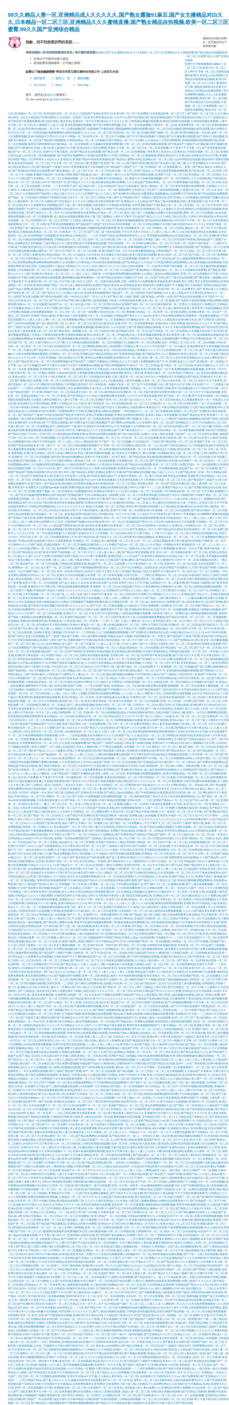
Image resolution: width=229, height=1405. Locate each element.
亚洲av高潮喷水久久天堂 (209, 365)
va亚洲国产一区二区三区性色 (196, 460)
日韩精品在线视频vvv (133, 891)
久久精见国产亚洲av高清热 (98, 807)
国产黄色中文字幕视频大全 (184, 514)
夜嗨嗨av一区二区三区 (25, 567)
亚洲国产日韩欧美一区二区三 (151, 918)
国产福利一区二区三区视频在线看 (164, 884)
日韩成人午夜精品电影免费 (124, 300)
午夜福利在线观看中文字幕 (101, 155)
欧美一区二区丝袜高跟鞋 (172, 311)
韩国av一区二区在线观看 (32, 304)
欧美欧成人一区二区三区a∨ (127, 525)
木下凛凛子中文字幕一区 (185, 147)
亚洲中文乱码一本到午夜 (102, 945)
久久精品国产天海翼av (197, 1071)
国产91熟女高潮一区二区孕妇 (92, 930)
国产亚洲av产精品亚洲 (21, 517)
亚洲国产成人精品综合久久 (31, 228)
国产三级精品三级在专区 (116, 846)
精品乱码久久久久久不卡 (201, 323)
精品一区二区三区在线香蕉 (101, 910)
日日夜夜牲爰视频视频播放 (127, 220)
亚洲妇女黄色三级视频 (47, 632)
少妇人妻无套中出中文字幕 (174, 384)
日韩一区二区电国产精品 (213, 853)
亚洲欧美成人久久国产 (182, 361)
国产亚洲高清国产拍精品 (130, 834)
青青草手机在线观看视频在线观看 (87, 1033)
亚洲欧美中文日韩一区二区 (177, 605)
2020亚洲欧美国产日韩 (145, 205)
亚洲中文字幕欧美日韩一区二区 (64, 968)
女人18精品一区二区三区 (113, 872)
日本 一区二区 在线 (34, 224)
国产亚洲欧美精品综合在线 (204, 487)
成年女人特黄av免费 (207, 994)
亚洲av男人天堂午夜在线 (161, 1036)
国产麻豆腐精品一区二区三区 (68, 170)
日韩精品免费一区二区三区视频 (37, 937)
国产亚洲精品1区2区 (186, 640)
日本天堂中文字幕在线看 (104, 613)
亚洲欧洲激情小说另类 (30, 861)
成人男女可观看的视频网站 (106, 1330)
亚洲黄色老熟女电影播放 (79, 529)
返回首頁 (39, 78)
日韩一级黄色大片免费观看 (137, 281)
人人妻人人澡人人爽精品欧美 (79, 441)
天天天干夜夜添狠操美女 (206, 872)
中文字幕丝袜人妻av (147, 674)
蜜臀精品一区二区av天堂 (29, 1021)
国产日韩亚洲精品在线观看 (152, 792)
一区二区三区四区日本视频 (96, 819)
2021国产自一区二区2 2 (22, 342)
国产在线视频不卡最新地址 (98, 128)
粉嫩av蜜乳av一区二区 (44, 250)
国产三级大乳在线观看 (179, 277)
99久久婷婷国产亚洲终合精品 (202, 285)
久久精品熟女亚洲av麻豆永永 (179, 319)
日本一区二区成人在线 (75, 804)
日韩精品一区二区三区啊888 (119, 785)
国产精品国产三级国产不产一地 (125, 167)
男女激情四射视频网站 (159, 456)
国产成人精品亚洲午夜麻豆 (59, 678)
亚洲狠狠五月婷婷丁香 (46, 338)
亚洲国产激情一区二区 (155, 422)
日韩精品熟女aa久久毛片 (102, 548)
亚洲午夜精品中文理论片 (42, 136)
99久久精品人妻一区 (139, 1273)
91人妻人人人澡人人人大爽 (155, 418)
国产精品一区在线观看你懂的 (40, 1120)
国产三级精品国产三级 (62, 426)
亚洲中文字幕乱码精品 (137, 1128)
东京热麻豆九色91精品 (114, 254)
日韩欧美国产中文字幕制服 (70, 956)
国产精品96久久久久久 (49, 1155)
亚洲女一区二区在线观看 (201, 464)
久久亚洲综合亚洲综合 (69, 437)
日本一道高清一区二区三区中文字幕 (180, 811)
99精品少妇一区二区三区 (82, 670)
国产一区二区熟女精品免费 (103, 281)
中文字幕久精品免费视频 (48, 529)
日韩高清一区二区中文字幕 (204, 979)
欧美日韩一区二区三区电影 (31, 373)
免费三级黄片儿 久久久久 (197, 1280)
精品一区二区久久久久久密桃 (203, 620)
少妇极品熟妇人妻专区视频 (124, 380)
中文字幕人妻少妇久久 (72, 281)
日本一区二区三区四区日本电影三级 (137, 239)
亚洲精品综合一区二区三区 (171, 537)
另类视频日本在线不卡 (59, 1322)
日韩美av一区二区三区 (73, 231)
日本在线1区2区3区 (131, 849)
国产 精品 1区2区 (29, 1055)
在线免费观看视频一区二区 (47, 311)
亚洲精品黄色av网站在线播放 (102, 411)
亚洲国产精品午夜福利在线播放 (91, 159)
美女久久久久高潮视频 (33, 1067)
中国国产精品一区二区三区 (211, 495)
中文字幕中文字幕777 (62, 834)
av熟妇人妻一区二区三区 (82, 971)
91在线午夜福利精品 (154, 651)
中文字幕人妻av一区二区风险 (133, 1097)
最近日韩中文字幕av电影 (174, 704)
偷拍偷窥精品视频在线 (210, 334)
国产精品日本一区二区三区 (101, 1307)
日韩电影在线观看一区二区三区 (187, 651)
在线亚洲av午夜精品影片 (145, 407)
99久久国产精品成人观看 (78, 472)
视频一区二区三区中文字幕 (186, 933)
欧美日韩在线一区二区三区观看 (200, 353)
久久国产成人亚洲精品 (111, 1052)
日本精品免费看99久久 (25, 609)
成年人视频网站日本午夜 (199, 743)
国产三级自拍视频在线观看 (62, 1086)
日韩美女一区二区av (164, 125)
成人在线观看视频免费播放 (148, 617)
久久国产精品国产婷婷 (202, 567)
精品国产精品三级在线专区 (39, 811)
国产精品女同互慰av (170, 529)
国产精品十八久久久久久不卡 (76, 308)
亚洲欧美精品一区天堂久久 (142, 1223)
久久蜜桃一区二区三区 (207, 1151)
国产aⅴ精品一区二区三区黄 (64, 1002)
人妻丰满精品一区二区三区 (176, 1025)
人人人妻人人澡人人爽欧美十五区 (141, 693)
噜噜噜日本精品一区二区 (141, 311)
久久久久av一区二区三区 (97, 132)
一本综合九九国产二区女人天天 (87, 296)
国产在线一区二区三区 (202, 254)
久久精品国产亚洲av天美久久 (40, 884)
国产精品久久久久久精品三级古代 (161, 216)
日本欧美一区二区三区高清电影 (41, 1208)
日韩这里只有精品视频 (137, 743)
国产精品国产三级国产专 (90, 224)
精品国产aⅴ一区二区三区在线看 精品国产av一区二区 (54, 1170)
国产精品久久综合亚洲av (99, 727)
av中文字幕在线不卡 (53, 182)
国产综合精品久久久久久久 (70, 201)
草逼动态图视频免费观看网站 (194, 880)
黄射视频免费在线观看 (52, 1033)
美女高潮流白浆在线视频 (126, 651)
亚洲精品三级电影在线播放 (204, 609)
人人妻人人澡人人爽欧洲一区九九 (130, 620)
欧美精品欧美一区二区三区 (169, 113)
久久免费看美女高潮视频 (42, 205)
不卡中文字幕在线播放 (61, 933)
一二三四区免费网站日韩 (146, 1368)
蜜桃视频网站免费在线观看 (132, 128)
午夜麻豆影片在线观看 (119, 964)
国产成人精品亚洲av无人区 (192, 601)
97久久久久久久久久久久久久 (162, 819)
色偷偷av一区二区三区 (41, 1097)
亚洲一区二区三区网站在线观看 (103, 1227)
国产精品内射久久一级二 (123, 1136)
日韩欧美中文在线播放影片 (179, 388)
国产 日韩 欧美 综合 (97, 1017)
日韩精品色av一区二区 (164, 270)
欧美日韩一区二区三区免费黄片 (132, 113)
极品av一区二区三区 (197, 228)
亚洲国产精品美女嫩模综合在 (66, 662)
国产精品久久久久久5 (193, 1113)
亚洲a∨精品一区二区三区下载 (113, 704)
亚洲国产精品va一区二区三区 (126, 544)
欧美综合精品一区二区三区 (92, 678)
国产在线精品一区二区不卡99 (185, 987)
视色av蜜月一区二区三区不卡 (147, 670)
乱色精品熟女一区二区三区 (191, 235)
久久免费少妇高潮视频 (119, 1277)
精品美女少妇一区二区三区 (86, 392)
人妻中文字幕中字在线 (126, 216)
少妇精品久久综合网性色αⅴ (153, 1383)
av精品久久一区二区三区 (23, 857)
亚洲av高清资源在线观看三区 (188, 1143)
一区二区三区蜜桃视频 (173, 182)
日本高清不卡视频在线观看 (105, 994)
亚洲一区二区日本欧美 (101, 239)
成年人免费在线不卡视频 (67, 991)
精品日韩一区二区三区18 (198, 834)
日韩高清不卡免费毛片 (202, 304)
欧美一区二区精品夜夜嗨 (95, 418)
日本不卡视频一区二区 (72, 136)
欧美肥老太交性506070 (179, 949)
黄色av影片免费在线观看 (128, 1013)
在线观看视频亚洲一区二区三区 (208, 842)
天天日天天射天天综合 (64, 189)
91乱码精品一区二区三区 (30, 796)
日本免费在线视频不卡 (129, 884)
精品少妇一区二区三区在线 (24, 182)
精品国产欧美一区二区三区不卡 (140, 1101)
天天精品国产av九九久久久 (24, 930)
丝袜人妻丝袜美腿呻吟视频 (94, 453)
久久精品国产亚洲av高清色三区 (202, 868)
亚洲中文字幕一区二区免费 (126, 510)
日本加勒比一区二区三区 (32, 510)
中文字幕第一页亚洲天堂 (79, 739)
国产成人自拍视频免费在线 (33, 868)
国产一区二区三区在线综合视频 (199, 434)
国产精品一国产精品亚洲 (130, 456)
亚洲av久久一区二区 (75, 613)
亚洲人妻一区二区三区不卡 (24, 1136)
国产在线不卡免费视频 (160, 548)
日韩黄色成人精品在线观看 (48, 479)
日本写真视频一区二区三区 (39, 594)
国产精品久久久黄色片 (188, 1208)
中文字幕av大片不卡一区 (64, 1204)
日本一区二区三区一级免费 (80, 311)
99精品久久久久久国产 (77, 1025)
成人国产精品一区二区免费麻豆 (123, 823)
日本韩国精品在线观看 (207, 208)
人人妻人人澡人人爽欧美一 (87, 273)
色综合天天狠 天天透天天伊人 (102, 571)
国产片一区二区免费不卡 (82, 914)
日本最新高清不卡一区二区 (172, 1216)
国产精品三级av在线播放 (164, 201)
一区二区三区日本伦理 (207, 205)
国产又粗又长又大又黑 (185, 655)
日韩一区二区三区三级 (214, 765)
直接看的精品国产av (77, 479)
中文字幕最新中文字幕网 (129, 426)
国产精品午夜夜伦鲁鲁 (144, 811)
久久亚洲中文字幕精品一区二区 (76, 811)
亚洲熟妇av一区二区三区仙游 (169, 575)
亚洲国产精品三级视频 (208, 876)
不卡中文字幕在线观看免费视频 (67, 228)
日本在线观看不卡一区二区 (200, 937)
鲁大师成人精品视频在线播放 (176, 994)
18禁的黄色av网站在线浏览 (31, 834)
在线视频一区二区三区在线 (205, 182)
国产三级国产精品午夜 (190, 823)
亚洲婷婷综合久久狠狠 (161, 449)
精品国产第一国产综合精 (37, 1101)
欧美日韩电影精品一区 (154, 369)
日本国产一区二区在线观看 (98, 888)
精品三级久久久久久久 (164, 472)
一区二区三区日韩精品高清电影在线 (170, 735)
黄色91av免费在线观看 (98, 357)
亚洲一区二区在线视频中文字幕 (199, 273)
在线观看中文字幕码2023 (155, 1376)
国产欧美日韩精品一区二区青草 (27, 769)
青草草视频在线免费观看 (190, 186)
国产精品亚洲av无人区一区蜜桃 (156, 1315)
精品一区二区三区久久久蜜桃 (45, 1048)
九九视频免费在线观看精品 (48, 464)
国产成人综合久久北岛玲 (74, 582)
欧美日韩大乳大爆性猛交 (74, 430)
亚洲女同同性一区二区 (137, 865)
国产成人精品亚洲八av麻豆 (134, 434)
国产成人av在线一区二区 (204, 800)
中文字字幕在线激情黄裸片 (191, 1193)
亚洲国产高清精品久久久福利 (120, 907)
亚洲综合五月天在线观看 (197, 991)
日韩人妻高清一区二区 (125, 376)
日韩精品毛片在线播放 (28, 243)
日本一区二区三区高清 (95, 1246)
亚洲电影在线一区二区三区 (181, 350)
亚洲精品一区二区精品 (86, 540)
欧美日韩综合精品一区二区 (55, 254)
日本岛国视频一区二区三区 (174, 872)
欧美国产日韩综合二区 (185, 373)
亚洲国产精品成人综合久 (136, 571)
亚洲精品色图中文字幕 (108, 472)
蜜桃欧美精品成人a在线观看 (104, 346)
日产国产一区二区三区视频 (115, 441)
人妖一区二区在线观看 (91, 1277)
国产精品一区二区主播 (177, 395)
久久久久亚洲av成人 (214, 117)
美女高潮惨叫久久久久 (100, 735)
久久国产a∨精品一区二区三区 (164, 861)
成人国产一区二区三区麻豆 (56, 567)
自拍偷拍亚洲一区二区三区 (70, 346)
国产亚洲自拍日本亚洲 (163, 460)
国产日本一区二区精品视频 (106, 605)
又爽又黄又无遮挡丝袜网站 (203, 281)
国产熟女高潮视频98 (113, 365)
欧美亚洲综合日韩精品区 (71, 235)
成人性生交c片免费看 (25, 777)
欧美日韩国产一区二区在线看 (108, 1216)
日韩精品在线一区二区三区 (70, 239)
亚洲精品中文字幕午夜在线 (191, 727)
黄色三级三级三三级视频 (138, 212)
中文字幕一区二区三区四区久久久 (152, 640)
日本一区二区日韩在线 (36, 693)
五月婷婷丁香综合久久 (139, 1288)
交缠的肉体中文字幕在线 (82, 640)
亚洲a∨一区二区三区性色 (66, 1334)
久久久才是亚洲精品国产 (104, 430)
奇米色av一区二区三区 (41, 575)
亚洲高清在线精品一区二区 (120, 777)
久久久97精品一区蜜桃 (158, 544)
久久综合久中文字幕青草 (207, 380)
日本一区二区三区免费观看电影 (51, 537)
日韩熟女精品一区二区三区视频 (86, 140)
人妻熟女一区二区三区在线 (62, 1300)
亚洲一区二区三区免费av (119, 445)
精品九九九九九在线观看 (99, 1097)
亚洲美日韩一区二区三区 (42, 281)
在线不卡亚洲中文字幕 (36, 666)
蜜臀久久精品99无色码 (61, 373)
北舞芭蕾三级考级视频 (93, 300)
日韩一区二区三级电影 (33, 1193)
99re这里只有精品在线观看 (33, 1116)
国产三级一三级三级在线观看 (200, 1254)
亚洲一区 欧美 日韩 (193, 891)
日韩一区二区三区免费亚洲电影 (138, 495)
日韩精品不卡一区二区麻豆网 (167, 582)
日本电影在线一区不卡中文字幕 (116, 514)
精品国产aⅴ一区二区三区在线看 (198, 468)
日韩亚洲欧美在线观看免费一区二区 (125, 449)
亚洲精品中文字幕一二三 (190, 1013)
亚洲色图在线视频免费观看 (182, 670)
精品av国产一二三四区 (75, 1330)
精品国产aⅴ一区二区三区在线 (82, 208)
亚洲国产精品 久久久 (174, 487)
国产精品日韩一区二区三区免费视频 (124, 151)
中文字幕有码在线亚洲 (103, 1342)
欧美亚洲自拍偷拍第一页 (37, 128)
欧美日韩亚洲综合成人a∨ (103, 117)
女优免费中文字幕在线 (183, 193)
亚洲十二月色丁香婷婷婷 (190, 1063)
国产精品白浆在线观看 (187, 296)
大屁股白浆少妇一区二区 (195, 189)
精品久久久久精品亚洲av (175, 1078)
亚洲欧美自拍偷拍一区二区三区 (33, 1013)
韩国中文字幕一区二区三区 (124, 147)
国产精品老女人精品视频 (158, 1193)
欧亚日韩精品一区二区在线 (78, 697)
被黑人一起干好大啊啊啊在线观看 (206, 712)
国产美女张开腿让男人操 (180, 483)
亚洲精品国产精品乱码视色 (96, 353)
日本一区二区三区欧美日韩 (104, 170)
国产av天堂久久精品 (206, 437)
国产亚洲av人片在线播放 (183, 197)
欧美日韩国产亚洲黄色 (173, 567)
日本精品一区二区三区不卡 (165, 1086)
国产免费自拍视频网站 (210, 762)
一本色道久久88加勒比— (128, 1162)
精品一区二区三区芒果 (157, 590)
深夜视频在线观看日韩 (196, 430)
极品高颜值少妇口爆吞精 (200, 1250)
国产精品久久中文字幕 (51, 342)
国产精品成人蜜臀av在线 (126, 159)
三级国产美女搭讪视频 (25, 296)
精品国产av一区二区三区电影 (40, 842)
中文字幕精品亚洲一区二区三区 (208, 338)
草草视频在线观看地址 (160, 235)
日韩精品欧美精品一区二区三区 (39, 231)
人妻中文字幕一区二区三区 (78, 399)
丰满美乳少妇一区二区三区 (201, 525)
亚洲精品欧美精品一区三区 (176, 411)
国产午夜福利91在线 (27, 147)
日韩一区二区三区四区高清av (102, 304)
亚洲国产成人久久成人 (98, 193)
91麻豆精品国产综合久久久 (86, 880)
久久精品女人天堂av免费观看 (162, 140)
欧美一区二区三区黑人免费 (169, 464)
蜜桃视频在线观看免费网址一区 (81, 277)
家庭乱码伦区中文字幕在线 (173, 155)
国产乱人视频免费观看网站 (47, 208)
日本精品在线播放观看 (208, 90)
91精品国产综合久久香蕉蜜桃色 (52, 540)
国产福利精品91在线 (188, 117)
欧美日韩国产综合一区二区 (53, 392)
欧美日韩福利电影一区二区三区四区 (114, 483)
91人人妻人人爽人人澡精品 (56, 1059)
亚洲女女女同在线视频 (70, 575)
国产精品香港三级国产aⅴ (123, 1113)
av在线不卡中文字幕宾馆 (38, 838)
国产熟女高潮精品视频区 (158, 827)
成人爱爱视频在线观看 (75, 1284)
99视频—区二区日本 (138, 1052)
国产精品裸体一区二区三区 (177, 441)
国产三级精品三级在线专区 (151, 197)
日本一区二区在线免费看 (136, 125)
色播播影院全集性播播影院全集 (137, 1307)
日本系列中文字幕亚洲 (91, 765)
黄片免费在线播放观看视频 (211, 949)
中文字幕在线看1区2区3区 (121, 765)
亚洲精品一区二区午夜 (155, 853)
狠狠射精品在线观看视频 (160, 1204)
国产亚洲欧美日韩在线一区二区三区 (48, 273)
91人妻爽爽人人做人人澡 (48, 125)
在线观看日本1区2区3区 (47, 472)
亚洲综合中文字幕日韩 (41, 586)
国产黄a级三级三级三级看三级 (147, 914)
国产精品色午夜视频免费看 (24, 121)
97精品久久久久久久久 (41, 865)
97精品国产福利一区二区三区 (164, 834)
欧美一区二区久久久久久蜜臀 (37, 727)
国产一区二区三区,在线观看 (99, 1071)
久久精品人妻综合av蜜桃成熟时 (160, 273)
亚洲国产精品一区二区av (200, 1124)
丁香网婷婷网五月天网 (69, 411)
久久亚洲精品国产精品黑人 (36, 193)
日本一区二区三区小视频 (164, 1040)
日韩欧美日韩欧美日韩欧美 (67, 1116)
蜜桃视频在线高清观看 (196, 128)
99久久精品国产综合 (86, 949)
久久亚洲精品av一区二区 (114, 949)
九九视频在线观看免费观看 (106, 144)
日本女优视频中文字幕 (114, 1319)
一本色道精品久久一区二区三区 (140, 411)
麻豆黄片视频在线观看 (132, 1353)
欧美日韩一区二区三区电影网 (110, 334)
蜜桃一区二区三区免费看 (198, 212)
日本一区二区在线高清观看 (45, 533)
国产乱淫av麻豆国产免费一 (80, 872)
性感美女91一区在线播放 (102, 1242)
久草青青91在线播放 (40, 1177)
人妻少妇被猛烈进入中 (89, 933)
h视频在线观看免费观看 (102, 228)
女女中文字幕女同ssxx (205, 693)
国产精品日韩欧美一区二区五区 (57, 765)
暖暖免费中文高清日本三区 (134, 189)
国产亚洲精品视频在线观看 (145, 327)
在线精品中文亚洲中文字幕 (47, 872)
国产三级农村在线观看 (21, 323)
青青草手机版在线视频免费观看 (93, 922)
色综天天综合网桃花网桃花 (168, 315)
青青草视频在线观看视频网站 (144, 773)
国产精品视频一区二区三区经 (134, 1071)
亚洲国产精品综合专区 (192, 414)
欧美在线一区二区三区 (126, 132)
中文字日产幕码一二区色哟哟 (141, 1177)
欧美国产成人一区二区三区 (52, 979)
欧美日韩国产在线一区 (112, 250)
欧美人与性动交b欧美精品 (162, 1074)
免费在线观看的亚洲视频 (42, 1197)
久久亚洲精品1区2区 (24, 987)
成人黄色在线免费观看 (40, 994)
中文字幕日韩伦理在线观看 (210, 926)
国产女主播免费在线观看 (181, 136)
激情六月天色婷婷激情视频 (145, 178)
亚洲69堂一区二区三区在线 (180, 563)
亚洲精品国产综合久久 (195, 594)
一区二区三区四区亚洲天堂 (153, 788)
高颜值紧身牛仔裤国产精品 (104, 937)
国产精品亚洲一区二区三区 (64, 769)
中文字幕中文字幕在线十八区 (107, 1078)
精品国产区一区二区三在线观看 (107, 563)
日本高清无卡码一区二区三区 (125, 1322)
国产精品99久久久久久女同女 (50, 350)
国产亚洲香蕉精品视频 (92, 243)
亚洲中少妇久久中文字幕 (133, 582)
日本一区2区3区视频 (43, 357)
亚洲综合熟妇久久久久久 (129, 819)
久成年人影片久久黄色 (142, 643)
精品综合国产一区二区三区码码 (50, 998)
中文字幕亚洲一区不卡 (214, 914)
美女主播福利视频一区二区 (70, 945)
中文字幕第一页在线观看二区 (158, 1067)
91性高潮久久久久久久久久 (72, 605)
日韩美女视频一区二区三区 (203, 151)
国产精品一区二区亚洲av (23, 197)
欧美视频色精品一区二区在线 (96, 1021)
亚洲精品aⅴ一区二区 (123, 685)
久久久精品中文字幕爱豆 (107, 682)
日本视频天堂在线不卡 (202, 331)
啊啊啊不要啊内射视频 (214, 514)
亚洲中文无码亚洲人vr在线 (69, 476)
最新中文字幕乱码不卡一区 (169, 571)
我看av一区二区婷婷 (136, 804)
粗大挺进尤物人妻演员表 (56, 121)
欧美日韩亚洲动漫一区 (112, 579)
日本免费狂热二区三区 (212, 422)
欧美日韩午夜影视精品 (194, 579)
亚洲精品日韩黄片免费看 (82, 1223)
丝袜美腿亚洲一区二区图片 (171, 304)
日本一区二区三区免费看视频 (50, 361)
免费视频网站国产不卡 (141, 247)
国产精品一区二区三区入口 (203, 113)
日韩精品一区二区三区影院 (167, 228)
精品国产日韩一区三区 (135, 1048)
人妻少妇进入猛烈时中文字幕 (57, 147)
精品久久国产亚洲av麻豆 (30, 674)
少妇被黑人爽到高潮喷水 (45, 399)
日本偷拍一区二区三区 (171, 1399)
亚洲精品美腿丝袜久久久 (92, 544)
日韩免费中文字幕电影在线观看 (111, 205)
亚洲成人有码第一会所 (159, 296)
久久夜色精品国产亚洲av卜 (76, 1258)
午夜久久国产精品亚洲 (178, 1403)
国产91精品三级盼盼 (198, 582)
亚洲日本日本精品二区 (36, 453)
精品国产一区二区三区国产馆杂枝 (61, 651)
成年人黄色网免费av (24, 1094)
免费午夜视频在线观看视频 (52, 517)
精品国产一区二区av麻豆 (171, 346)
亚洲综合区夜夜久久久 (98, 502)
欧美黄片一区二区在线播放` (175, 1357)
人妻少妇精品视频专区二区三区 (119, 624)
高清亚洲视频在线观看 (78, 125)
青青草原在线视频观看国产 (53, 880)
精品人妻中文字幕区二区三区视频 (82, 823)
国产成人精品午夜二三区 (88, 186)
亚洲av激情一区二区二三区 (57, 1136)
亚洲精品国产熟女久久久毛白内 (132, 315)
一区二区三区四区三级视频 (67, 1227)
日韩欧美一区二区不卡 (85, 952)
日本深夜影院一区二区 (144, 1372)
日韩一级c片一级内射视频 (126, 1334)
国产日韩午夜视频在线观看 (143, 956)
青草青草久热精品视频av (207, 308)
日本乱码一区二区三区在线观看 (140, 437)
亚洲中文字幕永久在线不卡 (55, 365)
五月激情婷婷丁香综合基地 (185, 998)
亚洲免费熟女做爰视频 (176, 693)
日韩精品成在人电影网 (104, 495)
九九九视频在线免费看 (192, 270)
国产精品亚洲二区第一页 (194, 472)
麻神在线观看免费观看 (145, 517)
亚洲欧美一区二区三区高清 (154, 258)
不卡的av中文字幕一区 (210, 388)
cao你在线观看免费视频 (37, 1044)
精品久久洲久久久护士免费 (41, 308)
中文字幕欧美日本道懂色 (48, 384)
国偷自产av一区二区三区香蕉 (48, 395)
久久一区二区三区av (45, 758)
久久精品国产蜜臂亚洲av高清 (65, 525)
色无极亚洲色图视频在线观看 (122, 273)
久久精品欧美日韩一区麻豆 (181, 1277)
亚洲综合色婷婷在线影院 (129, 414)
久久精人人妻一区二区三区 (115, 731)
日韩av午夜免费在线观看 (56, 1181)
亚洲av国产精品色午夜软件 (68, 414)
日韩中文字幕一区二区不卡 (196, 628)
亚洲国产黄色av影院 (43, 315)
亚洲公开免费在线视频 (99, 414)
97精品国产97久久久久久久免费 (162, 991)
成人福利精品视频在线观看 (205, 586)
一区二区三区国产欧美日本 (114, 617)
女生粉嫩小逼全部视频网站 (86, 517)
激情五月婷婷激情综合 (41, 144)
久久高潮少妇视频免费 (72, 743)
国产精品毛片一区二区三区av (74, 865)
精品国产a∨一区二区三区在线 (170, 968)
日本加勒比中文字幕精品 (56, 1383)
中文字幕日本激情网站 (67, 849)
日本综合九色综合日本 (61, 510)
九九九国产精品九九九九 (125, 1265)
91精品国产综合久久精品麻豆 (122, 186)
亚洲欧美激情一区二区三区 (60, 544)
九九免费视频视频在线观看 (126, 720)
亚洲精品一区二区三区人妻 (86, 788)
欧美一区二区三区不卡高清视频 (137, 384)
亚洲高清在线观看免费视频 (103, 693)
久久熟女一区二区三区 (78, 323)
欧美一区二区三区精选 (116, 1006)
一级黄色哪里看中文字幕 (141, 758)
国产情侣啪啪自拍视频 (136, 472)
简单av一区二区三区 (175, 1361)
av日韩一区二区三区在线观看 (29, 1109)
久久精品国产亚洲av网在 (40, 117)
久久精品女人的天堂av (86, 254)
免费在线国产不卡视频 (169, 285)
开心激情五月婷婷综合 (165, 502)
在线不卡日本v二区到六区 (35, 434)
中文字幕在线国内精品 (25, 640)
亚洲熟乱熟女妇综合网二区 (47, 1319)
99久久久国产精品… (140, 533)
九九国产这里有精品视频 (64, 1280)
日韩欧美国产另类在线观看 (50, 388)
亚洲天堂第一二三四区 (137, 575)
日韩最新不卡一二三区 (168, 937)
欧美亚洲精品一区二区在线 (31, 933)
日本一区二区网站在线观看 (192, 1189)
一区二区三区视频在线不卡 (36, 964)
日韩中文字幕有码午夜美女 (103, 895)
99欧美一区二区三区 (58, 796)
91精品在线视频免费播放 (37, 239)
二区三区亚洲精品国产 (96, 689)
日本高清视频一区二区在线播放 (105, 319)
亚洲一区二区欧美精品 (95, 975)
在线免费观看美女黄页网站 (80, 212)
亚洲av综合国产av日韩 (103, 582)
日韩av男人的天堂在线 (170, 1044)
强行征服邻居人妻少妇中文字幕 (205, 1177)
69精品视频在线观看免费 (159, 1013)
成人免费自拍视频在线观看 (64, 1067)
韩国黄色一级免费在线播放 (202, 315)
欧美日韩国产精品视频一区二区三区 (177, 266)
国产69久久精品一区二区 (121, 498)
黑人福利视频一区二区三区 (117, 540)
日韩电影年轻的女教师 (41, 411)
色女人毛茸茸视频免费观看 (146, 334)
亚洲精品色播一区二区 (72, 289)
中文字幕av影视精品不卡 (32, 662)
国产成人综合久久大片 (137, 399)
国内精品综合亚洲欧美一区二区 (123, 392)
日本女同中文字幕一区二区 (189, 220)
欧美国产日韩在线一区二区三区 (138, 289)
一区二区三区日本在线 (120, 1181)
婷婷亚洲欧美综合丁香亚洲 (126, 373)
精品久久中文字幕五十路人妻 (102, 666)
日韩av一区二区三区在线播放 (72, 1216)
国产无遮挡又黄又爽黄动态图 (37, 1017)
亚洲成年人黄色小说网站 (108, 865)
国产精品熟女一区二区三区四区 (46, 327)
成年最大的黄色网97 (97, 525)
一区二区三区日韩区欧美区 (101, 968)
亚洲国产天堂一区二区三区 (171, 174)
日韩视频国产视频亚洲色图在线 (89, 601)
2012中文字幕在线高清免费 (101, 1353)
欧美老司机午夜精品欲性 (82, 1029)
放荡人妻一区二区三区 (155, 357)
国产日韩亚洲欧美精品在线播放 (168, 476)
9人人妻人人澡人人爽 (35, 319)
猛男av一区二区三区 (146, 1380)
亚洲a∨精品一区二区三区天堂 (30, 376)
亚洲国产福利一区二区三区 (138, 304)
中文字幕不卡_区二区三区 (159, 823)
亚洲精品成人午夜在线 (61, 620)
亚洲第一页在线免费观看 (69, 838)
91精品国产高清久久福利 (203, 575)
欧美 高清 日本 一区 (162, 552)
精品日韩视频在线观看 (173, 754)
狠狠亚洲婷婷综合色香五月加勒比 (173, 1242)
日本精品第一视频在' (105, 384)
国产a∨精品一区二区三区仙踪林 (186, 1265)
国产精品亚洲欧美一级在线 (111, 815)
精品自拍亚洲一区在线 (98, 1116)
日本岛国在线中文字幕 (54, 1055)
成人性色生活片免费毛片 (126, 453)
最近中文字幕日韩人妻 (62, 1147)
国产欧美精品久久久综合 (136, 262)
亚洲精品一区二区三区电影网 (127, 1109)
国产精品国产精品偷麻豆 (51, 1223)
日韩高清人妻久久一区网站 (168, 613)
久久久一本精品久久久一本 (135, 1132)
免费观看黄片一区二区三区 (194, 1067)
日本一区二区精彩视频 (21, 739)
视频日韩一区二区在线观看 (144, 342)
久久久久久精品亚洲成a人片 (102, 1200)
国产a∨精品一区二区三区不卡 (190, 590)
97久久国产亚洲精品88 (212, 1380)
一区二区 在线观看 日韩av (43, 1239)
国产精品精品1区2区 (29, 552)
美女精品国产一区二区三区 (70, 827)
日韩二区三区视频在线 (121, 1231)
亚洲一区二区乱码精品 (176, 682)
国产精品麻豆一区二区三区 (47, 514)
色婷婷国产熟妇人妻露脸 (71, 548)
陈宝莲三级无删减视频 (41, 155)
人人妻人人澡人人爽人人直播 (68, 693)
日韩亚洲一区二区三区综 (61, 498)
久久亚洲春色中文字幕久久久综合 (121, 590)
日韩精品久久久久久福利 (124, 361)
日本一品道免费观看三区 (96, 724)
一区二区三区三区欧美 (69, 1189)
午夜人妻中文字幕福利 (119, 197)
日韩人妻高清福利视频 (164, 724)
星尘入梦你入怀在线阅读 (197, 216)
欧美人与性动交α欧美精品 (120, 350)
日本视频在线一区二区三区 (34, 270)
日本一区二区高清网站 (176, 178)
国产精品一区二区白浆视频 (81, 800)
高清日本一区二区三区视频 (106, 804)
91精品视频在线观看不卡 (87, 445)
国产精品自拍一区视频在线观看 (134, 1021)
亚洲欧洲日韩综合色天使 (144, 609)
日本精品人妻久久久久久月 (139, 346)
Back (58, 85)
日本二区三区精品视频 (41, 437)
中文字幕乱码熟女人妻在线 (67, 460)
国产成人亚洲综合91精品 (121, 857)
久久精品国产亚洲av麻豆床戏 (150, 998)
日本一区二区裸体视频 (67, 128)
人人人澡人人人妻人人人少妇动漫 (134, 903)
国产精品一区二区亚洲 (190, 960)
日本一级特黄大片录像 (44, 1361)
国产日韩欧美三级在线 (211, 319)
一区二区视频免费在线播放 (47, 907)
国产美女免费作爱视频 (106, 125)
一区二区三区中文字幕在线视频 (201, 392)
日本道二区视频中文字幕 (29, 1086)
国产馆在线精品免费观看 (212, 193)
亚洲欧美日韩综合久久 (173, 956)
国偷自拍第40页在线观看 (86, 1380)
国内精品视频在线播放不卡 (190, 1136)
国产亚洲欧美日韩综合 (126, 193)
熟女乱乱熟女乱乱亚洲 (106, 323)
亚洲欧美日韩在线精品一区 (111, 178)
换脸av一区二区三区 (30, 113)
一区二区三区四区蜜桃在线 (160, 678)
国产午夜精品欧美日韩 (38, 476)
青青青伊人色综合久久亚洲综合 (166, 151)
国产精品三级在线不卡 (136, 1364)
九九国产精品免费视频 (202, 407)
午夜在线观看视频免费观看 (171, 170)
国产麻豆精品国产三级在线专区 (158, 689)
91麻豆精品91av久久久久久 (187, 224)
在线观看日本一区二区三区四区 (49, 220)
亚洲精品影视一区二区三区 (191, 552)
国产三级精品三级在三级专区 (43, 785)
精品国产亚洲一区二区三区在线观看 (114, 762)
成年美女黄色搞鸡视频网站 (67, 456)
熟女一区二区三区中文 (116, 567)
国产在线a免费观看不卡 (180, 1120)
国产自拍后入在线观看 (173, 1101)
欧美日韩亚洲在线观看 (142, 254)
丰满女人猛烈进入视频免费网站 (138, 1200)
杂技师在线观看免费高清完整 (160, 1094)
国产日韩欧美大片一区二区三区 (156, 1395)
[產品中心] (49, 94)
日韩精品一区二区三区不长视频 (190, 941)
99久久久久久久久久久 (54, 609)
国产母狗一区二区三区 (207, 701)
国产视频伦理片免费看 (28, 380)
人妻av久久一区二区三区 (90, 674)
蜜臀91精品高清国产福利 (83, 487)
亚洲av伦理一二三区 (139, 800)
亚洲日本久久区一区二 (28, 720)
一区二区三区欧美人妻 (179, 1155)
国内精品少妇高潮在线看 (76, 483)
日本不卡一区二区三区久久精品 (86, 197)
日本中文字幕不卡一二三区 (144, 487)
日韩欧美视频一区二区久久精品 (106, 647)
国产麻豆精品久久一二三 (136, 430)
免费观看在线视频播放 (154, 193)
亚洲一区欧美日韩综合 (70, 571)
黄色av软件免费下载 (110, 1128)
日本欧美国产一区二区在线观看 (202, 403)
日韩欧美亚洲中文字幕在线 (70, 895)
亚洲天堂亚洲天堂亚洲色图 (69, 1044)
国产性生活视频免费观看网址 (32, 495)
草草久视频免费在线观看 (22, 952)
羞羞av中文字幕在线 (190, 292)
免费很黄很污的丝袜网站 (183, 857)
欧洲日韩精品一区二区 (49, 739)
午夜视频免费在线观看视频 (93, 373)
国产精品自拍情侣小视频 (116, 277)
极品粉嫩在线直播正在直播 (207, 598)
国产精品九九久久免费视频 (113, 1372)
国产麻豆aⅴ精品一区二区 (206, 510)
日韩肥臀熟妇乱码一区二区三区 (38, 743)
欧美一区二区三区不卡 (183, 853)
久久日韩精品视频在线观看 (82, 342)
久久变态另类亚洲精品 (183, 357)
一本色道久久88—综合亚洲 (156, 1136)
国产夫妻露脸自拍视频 (85, 365)
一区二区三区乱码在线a (166, 399)
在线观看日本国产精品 (64, 556)
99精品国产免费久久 (147, 971)
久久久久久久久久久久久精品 (73, 506)
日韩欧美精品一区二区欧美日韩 (190, 785)
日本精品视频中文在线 (156, 224)
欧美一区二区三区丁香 (185, 1017)
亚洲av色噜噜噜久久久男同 (203, 1147)
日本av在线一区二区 (179, 380)
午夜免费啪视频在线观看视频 (186, 369)
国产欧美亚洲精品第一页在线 (192, 132)
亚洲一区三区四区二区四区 (176, 701)
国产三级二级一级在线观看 (75, 205)
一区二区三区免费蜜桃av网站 (67, 319)
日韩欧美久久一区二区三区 (166, 403)
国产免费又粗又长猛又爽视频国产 (89, 422)
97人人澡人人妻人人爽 (25, 1006)
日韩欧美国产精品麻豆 (78, 174)
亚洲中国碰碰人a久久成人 (161, 292)
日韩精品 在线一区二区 (148, 964)
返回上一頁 (62, 78)
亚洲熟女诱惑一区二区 (201, 311)
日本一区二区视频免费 (38, 216)
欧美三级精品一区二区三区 (158, 186)
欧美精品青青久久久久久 (79, 1090)
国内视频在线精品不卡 (123, 1017)
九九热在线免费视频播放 (201, 1303)
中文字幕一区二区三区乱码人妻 (70, 163)
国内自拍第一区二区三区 (191, 449)
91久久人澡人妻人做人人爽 (104, 552)
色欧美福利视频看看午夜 (158, 1322)
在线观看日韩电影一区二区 (71, 994)
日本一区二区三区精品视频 (151, 540)
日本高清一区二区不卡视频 (31, 1200)
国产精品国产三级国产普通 (183, 636)
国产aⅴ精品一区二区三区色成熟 (168, 331)
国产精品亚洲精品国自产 (160, 117)
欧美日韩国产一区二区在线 (175, 1269)
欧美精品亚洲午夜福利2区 (170, 281)
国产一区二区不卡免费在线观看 (171, 1132)
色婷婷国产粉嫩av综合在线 (81, 521)
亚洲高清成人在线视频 (203, 1338)
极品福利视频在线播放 (119, 674)
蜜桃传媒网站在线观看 (160, 1185)
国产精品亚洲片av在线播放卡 (158, 1166)
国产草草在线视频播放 (60, 224)
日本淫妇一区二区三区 (193, 724)
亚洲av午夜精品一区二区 (85, 624)
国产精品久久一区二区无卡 (47, 212)
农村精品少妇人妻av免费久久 (142, 1387)
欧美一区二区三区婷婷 (122, 659)
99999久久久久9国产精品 (145, 338)
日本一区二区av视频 (100, 315)
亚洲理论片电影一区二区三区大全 (166, 479)
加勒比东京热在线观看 (100, 201)
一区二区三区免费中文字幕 (193, 1315)
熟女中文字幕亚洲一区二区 (86, 449)
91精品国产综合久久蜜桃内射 (175, 495)
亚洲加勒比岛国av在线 (80, 1235)
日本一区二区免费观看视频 (162, 468)
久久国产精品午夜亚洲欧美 (137, 163)
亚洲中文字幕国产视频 (67, 1013)
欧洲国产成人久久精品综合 (132, 735)
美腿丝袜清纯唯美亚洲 (113, 487)
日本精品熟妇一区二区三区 (127, 1338)
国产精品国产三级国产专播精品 (88, 361)
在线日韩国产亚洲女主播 (170, 712)
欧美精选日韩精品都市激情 (120, 880)
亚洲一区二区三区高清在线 (189, 1033)
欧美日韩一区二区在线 (213, 98)
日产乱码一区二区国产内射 (186, 243)
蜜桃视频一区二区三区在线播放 (187, 685)
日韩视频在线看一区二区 (34, 1265)
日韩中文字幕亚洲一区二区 (107, 594)
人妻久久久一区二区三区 (72, 937)
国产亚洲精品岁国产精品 (110, 308)
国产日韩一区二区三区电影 (151, 1181)
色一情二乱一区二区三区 (191, 716)
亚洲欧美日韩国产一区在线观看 (33, 1399)
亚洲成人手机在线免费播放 (199, 899)
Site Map (83, 85)
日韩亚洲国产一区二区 (169, 250)
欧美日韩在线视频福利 (183, 1055)
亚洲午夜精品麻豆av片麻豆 (52, 601)
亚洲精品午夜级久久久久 (108, 491)
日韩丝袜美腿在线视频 (204, 121)
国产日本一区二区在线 (207, 647)
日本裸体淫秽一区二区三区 (114, 1212)
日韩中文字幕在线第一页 (46, 441)
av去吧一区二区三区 (153, 380)
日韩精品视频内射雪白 (78, 334)
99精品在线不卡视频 (120, 636)
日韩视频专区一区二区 (28, 678)
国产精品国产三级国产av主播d (186, 144)
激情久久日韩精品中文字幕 (28, 968)
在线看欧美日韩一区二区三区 (190, 659)
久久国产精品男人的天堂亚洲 (89, 659)
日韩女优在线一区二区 (111, 311)
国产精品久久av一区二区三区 (143, 308)
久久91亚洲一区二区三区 (203, 754)
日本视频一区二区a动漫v (112, 533)
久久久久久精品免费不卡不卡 (49, 1292)
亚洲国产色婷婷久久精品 (110, 842)
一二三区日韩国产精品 (101, 235)
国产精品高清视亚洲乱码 (136, 895)
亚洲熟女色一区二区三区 (157, 159)
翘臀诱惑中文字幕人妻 (114, 609)
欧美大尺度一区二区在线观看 (40, 582)
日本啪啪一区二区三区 (136, 746)
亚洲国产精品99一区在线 (48, 174)
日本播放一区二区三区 (100, 884)
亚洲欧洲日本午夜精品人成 (199, 903)
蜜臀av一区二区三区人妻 (35, 1353)
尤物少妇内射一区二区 (108, 739)
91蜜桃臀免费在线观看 (111, 395)
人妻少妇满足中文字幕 (70, 357)
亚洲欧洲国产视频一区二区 (157, 132)
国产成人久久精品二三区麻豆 (157, 716)
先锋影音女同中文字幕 (204, 155)
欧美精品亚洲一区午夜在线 (210, 735)
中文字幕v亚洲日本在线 (145, 754)
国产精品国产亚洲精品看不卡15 (70, 495)
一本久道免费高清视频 (92, 636)
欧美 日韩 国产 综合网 (21, 918)
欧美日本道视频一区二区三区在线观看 (166, 510)
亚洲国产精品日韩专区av (107, 285)
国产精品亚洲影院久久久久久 (155, 498)
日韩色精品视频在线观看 (144, 121)
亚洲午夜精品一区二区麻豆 (100, 628)
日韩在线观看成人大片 (176, 1029)
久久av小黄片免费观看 (92, 556)
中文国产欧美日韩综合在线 (88, 918)
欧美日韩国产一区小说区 (46, 746)
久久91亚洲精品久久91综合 (203, 163)
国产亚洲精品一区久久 (208, 247)
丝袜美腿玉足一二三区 (199, 1288)
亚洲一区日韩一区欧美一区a (29, 792)
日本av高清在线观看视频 (106, 262)
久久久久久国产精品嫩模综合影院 (56, 708)
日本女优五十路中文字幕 (172, 1307)
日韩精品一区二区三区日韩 (168, 1330)
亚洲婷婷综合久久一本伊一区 (57, 369)
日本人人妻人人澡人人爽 (175, 1090)
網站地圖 (83, 78)
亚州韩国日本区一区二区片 (59, 113)
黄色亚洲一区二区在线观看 (128, 1204)
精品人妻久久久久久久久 (68, 193)
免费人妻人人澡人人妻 (59, 559)
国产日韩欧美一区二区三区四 (78, 1239)
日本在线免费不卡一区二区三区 (48, 1105)
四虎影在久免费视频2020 (77, 491)
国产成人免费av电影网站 (209, 666)
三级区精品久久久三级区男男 (60, 243)
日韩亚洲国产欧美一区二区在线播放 (147, 941)
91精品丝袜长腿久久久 (25, 754)
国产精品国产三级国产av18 (53, 167)
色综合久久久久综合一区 (144, 1090)
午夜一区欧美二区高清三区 (196, 502)
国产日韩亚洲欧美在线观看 (98, 1067)
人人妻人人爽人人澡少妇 (167, 868)
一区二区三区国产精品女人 (137, 170)
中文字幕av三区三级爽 (131, 628)
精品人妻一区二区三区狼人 (186, 453)
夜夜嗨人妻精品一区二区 (141, 842)
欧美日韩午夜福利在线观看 (142, 506)
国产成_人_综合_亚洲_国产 (72, 594)
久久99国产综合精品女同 (116, 208)
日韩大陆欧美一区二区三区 (66, 376)
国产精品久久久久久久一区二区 (98, 189)
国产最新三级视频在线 (88, 983)
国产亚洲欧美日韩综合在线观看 (31, 170)
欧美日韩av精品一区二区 (167, 430)
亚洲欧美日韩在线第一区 (29, 655)
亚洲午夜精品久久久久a (72, 903)
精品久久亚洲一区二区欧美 (57, 1185)
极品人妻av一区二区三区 (132, 1250)
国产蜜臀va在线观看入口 (126, 422)
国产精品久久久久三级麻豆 (49, 750)
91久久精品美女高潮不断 (66, 868)
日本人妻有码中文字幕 (47, 579)
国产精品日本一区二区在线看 (192, 456)
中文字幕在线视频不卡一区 (55, 1151)
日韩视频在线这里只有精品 (208, 445)
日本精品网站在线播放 (44, 899)
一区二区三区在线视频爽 (168, 1071)
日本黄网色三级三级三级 (121, 1383)
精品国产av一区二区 (71, 701)
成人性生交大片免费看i (154, 376)
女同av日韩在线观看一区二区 (123, 224)
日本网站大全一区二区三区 (52, 449)
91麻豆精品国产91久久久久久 (133, 781)
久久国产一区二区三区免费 (158, 807)
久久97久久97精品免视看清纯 (144, 395)
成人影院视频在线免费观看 (205, 262)
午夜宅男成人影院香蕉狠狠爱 (113, 1368)
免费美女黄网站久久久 (167, 1239)
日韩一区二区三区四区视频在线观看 (145, 144)
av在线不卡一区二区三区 (102, 289)
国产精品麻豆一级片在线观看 (92, 1185)
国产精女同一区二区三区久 (119, 788)
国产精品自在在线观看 (87, 151)
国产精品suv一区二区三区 (23, 1059)
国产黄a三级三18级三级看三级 (126, 296)
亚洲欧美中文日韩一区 (173, 586)
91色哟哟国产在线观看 (41, 235)
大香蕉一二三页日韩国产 (57, 186)
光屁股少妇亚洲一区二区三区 (120, 983)
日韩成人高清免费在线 (193, 1128)
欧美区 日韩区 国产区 (53, 640)
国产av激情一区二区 (115, 979)
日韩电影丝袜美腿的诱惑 (161, 945)
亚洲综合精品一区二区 (157, 373)
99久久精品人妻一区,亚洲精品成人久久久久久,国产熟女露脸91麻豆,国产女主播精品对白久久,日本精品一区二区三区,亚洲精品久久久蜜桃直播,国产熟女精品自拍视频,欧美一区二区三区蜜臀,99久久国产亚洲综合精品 (118, 22)
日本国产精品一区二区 (208, 758)
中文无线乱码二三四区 (145, 441)
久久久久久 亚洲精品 (199, 1372)
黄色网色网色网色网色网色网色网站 (39, 262)
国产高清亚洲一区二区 (101, 403)
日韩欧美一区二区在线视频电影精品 (104, 712)
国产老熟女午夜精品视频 (190, 300)
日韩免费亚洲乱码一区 (140, 579)
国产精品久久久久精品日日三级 (157, 880)
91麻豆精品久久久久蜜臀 (201, 895)
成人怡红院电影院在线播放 (160, 769)
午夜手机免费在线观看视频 (199, 781)
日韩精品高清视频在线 (41, 506)
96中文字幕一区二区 (100, 903)
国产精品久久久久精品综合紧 (112, 1403)
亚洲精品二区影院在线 (145, 567)
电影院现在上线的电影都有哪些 (174, 1021)
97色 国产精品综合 (83, 537)
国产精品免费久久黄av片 (129, 1280)
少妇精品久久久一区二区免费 (189, 1334)
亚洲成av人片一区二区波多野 (43, 1284)
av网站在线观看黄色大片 (174, 1200)
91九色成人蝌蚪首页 (211, 357)
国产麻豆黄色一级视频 (207, 277)
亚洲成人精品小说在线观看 (47, 407)
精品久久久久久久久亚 (114, 121)
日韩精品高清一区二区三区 (212, 1120)
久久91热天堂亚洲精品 (98, 662)
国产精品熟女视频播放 (52, 140)
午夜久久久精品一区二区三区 (171, 533)
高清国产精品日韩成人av (150, 1120)
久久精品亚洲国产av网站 (80, 464)
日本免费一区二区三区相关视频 (103, 575)
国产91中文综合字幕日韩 (64, 300)
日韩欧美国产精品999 (67, 724)
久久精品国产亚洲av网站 (120, 559)
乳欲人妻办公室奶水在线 (84, 609)
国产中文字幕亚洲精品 (78, 1155)
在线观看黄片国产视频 (124, 418)
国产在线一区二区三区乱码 (56, 1006)
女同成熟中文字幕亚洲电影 (33, 403)
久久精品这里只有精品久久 (33, 189)
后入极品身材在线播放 (103, 1284)
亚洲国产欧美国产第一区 (104, 163)
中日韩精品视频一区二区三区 (102, 437)
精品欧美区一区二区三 (44, 289)
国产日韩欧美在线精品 (142, 872)
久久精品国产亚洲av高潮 (138, 739)
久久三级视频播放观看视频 (112, 632)
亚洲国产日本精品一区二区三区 (85, 1094)
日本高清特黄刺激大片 (130, 479)
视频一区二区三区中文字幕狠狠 (38, 701)
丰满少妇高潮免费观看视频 (152, 1055)
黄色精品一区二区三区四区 (205, 174)
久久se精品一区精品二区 (71, 117)
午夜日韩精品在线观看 (174, 407)
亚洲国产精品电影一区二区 (80, 617)
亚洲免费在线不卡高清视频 (87, 167)
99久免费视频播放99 (128, 807)
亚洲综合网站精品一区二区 (152, 243)
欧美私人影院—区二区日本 (109, 773)
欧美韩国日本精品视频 (96, 651)
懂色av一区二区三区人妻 (166, 746)
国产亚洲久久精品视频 (210, 136)
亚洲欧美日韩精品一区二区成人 (132, 502)
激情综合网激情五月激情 (29, 1322)
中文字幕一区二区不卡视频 (98, 868)
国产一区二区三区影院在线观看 (150, 1006)
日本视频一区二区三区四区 (109, 506)
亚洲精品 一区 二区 (57, 1212)
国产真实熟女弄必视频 (36, 888)
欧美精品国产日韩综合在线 (24, 1383)
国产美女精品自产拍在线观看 (202, 102)
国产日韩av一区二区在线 (99, 1174)
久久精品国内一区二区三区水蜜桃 (32, 201)
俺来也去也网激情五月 (145, 208)
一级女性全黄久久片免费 (38, 849)
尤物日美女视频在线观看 (94, 655)
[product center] (60, 99)
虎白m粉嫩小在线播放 (155, 453)
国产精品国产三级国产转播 (55, 952)
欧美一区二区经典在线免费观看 (112, 1155)
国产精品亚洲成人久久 (92, 380)
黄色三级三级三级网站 (98, 216)
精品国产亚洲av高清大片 (38, 1338)
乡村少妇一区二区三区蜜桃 (158, 300)
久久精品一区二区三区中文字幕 (203, 250)
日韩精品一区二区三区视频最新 (137, 155)
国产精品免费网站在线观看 (41, 1074)
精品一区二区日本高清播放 (165, 128)
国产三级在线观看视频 (165, 189)
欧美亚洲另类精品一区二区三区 (30, 163)
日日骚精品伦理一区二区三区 (142, 319)
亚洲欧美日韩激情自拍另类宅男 (146, 750)
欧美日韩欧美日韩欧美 (192, 1074)
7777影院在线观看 (57, 422)
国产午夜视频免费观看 (88, 567)
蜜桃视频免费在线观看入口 (78, 338)
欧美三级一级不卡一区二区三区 (52, 445)
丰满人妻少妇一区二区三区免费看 (77, 258)
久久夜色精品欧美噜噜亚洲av (69, 434)
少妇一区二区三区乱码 (130, 708)
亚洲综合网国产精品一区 (48, 285)
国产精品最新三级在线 (111, 750)
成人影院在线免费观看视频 (165, 910)
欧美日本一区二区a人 (112, 521)
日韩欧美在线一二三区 (92, 1300)
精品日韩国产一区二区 (95, 1139)
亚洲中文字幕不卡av (20, 846)
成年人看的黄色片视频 (59, 1166)
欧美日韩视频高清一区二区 (134, 228)
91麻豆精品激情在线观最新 (44, 277)
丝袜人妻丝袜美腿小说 (193, 201)
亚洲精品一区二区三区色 (64, 353)
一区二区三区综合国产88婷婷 (177, 239)
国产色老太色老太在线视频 (28, 636)
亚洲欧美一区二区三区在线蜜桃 (30, 456)
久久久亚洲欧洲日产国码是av (208, 178)
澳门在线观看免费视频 (80, 327)
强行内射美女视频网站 (70, 155)
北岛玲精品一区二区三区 (82, 1273)
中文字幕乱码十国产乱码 (167, 865)
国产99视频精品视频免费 (78, 1364)
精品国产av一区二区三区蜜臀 (76, 842)
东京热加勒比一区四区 (87, 247)
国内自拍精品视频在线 (158, 220)
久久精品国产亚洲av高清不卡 (94, 113)
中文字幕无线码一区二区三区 (144, 563)
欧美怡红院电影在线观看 (174, 121)
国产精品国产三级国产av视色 (104, 743)
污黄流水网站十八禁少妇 (29, 559)
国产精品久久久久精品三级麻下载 (172, 1273)
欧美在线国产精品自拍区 (64, 418)
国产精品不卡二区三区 (109, 537)
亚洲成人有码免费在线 (110, 1239)
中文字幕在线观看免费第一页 (70, 1078)
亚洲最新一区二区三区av (105, 586)
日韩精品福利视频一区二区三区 (62, 720)
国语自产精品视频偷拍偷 (172, 979)
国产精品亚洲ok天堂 (114, 247)
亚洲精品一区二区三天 (46, 178)
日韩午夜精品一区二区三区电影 (125, 140)
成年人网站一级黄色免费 (184, 765)
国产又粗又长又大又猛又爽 (126, 1193)
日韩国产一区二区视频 (203, 1170)
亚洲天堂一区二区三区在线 (47, 731)
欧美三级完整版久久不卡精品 (89, 853)
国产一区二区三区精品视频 (46, 613)
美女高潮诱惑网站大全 (81, 388)
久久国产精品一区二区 (209, 796)
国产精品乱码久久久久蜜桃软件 (161, 353)
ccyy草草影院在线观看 (187, 159)
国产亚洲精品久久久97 (183, 422)
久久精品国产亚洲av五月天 (78, 533)
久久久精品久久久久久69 (152, 857)
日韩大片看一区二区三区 (172, 842)
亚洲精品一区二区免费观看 (161, 167)
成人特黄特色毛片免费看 (160, 601)
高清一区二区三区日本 (38, 346)
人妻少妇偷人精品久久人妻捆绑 (193, 498)
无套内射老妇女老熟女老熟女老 (162, 392)
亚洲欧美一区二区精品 (210, 361)
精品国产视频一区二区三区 (93, 1109)
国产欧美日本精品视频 (41, 605)
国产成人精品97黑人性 (49, 323)
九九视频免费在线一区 (195, 399)
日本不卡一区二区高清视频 (191, 559)
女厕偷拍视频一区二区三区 (78, 178)
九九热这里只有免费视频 (57, 247)
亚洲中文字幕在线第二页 (58, 151)
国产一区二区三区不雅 (197, 426)
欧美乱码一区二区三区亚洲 (88, 1124)
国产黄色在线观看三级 (53, 296)
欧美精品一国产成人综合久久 (48, 971)
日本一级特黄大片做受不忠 (104, 1208)
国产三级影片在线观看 (30, 1166)
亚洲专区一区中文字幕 (85, 121)
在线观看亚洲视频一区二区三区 (26, 498)
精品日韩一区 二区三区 (149, 445)
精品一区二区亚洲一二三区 (92, 620)
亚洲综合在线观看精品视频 (118, 1059)
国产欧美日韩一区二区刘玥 (205, 170)
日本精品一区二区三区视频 (65, 1250)
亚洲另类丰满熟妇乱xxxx (156, 556)
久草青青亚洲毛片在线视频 (83, 598)
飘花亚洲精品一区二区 (211, 1055)
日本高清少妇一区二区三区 (31, 300)
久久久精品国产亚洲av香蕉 (143, 182)
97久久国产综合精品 (132, 117)
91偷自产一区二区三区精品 (143, 365)
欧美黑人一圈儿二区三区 (45, 804)
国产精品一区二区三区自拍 (177, 365)
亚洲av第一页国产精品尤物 (191, 1322)
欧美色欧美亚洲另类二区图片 (76, 1254)
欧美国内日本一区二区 (127, 357)
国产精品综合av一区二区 (181, 750)
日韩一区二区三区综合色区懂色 (164, 426)
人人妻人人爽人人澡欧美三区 (53, 918)
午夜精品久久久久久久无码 (81, 266)
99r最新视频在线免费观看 (197, 140)
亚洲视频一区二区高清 (72, 884)
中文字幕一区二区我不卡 (195, 1040)
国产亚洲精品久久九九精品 (132, 201)
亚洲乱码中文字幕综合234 (167, 743)
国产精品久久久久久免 (80, 182)
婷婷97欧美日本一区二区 (81, 1296)
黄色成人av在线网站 (212, 75)
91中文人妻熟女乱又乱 (132, 548)
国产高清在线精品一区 (205, 395)
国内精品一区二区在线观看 (72, 144)
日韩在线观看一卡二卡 (121, 243)
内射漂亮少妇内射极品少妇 (90, 1322)
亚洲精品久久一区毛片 (39, 689)
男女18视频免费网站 (79, 1082)
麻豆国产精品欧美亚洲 (135, 1040)
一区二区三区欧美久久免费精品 (95, 834)
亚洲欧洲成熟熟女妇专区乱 (117, 1269)
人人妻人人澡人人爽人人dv (167, 231)
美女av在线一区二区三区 (172, 254)
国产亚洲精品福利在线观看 (186, 1300)
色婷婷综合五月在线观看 (180, 521)
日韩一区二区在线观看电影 (137, 323)
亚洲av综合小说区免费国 (92, 147)
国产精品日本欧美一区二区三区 (185, 617)
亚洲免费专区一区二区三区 (194, 125)
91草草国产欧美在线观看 (156, 655)
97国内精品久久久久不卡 (40, 258)
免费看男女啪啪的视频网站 (64, 1349)
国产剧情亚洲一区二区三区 (24, 292)
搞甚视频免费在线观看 (115, 754)
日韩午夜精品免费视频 (112, 800)
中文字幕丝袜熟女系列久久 (194, 689)
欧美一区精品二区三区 (175, 342)
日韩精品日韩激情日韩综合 (70, 1288)
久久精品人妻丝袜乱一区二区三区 (90, 220)
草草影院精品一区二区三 (196, 662)
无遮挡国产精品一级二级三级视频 (43, 1010)
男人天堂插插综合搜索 (96, 376)
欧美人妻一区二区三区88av (52, 960)
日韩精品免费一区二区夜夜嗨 (189, 952)
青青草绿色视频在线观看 (68, 502)
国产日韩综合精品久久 (177, 445)
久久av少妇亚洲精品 (48, 643)
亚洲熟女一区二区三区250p (99, 1250)
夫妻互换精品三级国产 (204, 1326)
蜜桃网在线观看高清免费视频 (60, 1231)
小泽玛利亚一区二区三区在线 (133, 868)
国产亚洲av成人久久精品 (212, 289)
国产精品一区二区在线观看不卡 (140, 666)
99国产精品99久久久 (195, 865)
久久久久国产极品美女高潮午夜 (202, 910)
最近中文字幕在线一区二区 (165, 899)
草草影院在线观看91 (29, 659)
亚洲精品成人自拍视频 (142, 815)
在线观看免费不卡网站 (175, 338)
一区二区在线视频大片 (113, 342)
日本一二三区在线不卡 (96, 1338)
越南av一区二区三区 (162, 1208)
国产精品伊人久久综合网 (130, 727)
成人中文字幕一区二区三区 (135, 838)
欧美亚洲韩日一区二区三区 (200, 529)
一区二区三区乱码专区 (165, 1052)
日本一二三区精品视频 (72, 735)
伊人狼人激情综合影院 (77, 285)
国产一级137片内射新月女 (72, 468)
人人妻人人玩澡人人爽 (87, 754)
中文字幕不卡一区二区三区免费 (78, 250)
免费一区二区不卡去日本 (40, 468)
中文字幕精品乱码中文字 (110, 941)
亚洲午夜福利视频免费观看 (89, 1151)
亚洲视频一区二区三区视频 (177, 666)
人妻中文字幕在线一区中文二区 (31, 712)
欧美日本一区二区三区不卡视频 (106, 136)
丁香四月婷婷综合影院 (106, 1101)
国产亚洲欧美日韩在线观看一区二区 (167, 1338)
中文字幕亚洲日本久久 (70, 1097)
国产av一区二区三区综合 (27, 151)
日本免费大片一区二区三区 (111, 338)
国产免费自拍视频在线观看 (114, 1029)
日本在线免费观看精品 (140, 250)
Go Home (40, 85)
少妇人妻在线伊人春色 (153, 907)
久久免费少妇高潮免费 (102, 468)
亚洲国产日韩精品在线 (52, 197)
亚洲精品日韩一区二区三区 (102, 270)
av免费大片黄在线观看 (168, 212)
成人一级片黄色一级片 (106, 174)
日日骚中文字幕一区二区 (209, 1273)
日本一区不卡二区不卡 (93, 1303)
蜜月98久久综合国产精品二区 (137, 1044)
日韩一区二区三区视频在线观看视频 (44, 1376)
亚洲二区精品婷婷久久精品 (47, 266)
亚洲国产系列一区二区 (108, 399)
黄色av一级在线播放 (29, 922)
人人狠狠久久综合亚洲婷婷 (177, 208)
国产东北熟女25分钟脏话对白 (95, 426)
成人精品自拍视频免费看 (68, 216)
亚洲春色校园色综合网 (75, 1342)
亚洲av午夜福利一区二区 (133, 476)
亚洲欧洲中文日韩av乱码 (29, 422)
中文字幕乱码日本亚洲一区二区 (81, 846)
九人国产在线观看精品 (47, 846)
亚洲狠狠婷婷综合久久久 (130, 235)
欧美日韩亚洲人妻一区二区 (179, 334)
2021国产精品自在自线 (160, 1063)
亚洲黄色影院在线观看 (44, 1052)
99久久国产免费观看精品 (190, 1185)
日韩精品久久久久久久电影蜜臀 (33, 895)
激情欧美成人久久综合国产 (111, 327)
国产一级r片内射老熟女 (159, 708)
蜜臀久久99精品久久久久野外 (68, 403)
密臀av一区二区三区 (43, 548)
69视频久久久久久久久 (150, 350)
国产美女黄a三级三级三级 (170, 163)
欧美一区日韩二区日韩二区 (36, 1288)
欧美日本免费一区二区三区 (60, 1277)
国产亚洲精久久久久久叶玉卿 (154, 659)
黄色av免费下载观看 (156, 720)
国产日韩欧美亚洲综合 (28, 247)
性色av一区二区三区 (110, 212)
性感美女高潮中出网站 (77, 682)
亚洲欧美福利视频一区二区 (109, 758)
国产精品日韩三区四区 (72, 647)
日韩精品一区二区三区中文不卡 (78, 1197)
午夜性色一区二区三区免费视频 (118, 258)
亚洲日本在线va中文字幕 (192, 731)
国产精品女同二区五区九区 (156, 983)
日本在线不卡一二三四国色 (207, 384)
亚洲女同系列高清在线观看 (134, 968)
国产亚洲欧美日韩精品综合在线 (150, 632)
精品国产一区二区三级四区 (128, 292)
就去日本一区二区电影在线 (188, 930)
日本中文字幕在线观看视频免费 (44, 1090)
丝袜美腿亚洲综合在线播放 (201, 231)
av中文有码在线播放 (103, 479)
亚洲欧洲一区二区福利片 (203, 1101)
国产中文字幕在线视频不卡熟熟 (146, 136)
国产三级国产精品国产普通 (62, 636)
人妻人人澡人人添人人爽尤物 (193, 1059)
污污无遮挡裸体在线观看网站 (170, 262)
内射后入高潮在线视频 (107, 1391)
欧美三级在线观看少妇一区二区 (33, 331)
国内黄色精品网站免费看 (110, 182)
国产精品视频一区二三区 (34, 460)
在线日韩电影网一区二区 (66, 712)
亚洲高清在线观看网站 (97, 292)
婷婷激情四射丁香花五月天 (70, 781)
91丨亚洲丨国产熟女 (191, 167)
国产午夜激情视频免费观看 (78, 1403)
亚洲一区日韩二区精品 (124, 1143)
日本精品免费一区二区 (160, 888)
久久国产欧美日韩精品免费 (137, 174)
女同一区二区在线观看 (110, 1296)
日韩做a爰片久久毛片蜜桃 (40, 903)
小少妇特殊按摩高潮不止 (196, 819)
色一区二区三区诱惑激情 (167, 781)
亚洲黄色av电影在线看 (130, 468)
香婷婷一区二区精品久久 (37, 827)
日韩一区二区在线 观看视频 (180, 1296)
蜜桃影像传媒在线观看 (46, 697)
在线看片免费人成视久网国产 (76, 941)
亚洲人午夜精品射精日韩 (82, 750)
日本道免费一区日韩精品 (94, 1086)
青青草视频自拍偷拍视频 (167, 1254)
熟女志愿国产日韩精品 (160, 1189)
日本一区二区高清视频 (155, 147)
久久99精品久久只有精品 (97, 1349)
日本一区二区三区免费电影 (186, 849)
